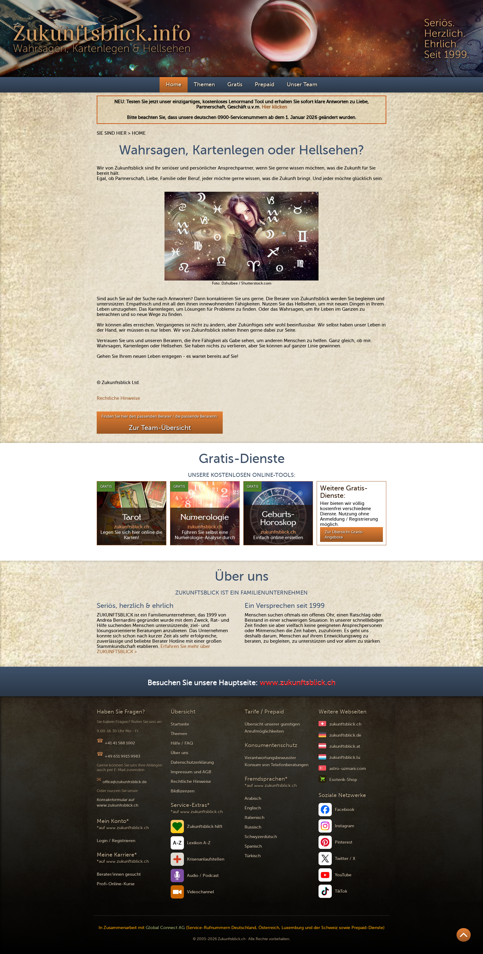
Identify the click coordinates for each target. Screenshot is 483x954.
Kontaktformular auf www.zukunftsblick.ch (117, 802)
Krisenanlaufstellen (205, 859)
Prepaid (264, 84)
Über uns (179, 753)
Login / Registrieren (116, 840)
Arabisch (253, 798)
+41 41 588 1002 (120, 743)
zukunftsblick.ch (345, 724)
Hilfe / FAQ (182, 743)
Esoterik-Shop (343, 779)
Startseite (180, 724)
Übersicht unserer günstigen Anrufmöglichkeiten (272, 728)
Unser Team (302, 84)
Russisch (253, 827)
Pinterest (343, 842)
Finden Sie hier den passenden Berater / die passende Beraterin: (159, 423)
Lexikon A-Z (199, 843)
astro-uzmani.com (347, 768)
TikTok (341, 891)
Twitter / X (345, 858)
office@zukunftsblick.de (125, 782)
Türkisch (253, 856)
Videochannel (200, 892)
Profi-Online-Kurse (116, 884)
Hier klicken (274, 106)
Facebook (344, 809)
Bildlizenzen (182, 791)
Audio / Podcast (203, 875)
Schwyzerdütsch (261, 836)
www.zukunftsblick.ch (297, 683)
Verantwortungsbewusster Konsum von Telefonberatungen (276, 761)
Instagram (344, 826)
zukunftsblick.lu (344, 757)
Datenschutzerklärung (192, 762)
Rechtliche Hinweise (118, 398)
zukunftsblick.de (345, 735)
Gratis (234, 84)
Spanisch (253, 846)
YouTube (343, 875)
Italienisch (254, 817)
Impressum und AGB (191, 772)
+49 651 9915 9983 (122, 756)
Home (173, 84)
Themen (204, 84)
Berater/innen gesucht (119, 874)
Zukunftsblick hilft (204, 826)
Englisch (253, 808)
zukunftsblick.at (344, 746)
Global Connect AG (165, 927)
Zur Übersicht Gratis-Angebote (344, 534)
